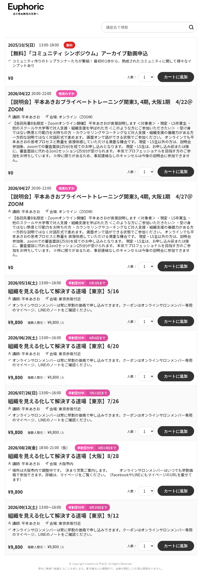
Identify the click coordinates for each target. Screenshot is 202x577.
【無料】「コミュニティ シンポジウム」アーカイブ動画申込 (78, 53)
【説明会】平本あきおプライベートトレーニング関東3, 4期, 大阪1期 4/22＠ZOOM (100, 105)
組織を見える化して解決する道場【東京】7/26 (63, 401)
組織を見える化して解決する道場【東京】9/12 (63, 515)
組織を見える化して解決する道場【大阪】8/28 (63, 456)
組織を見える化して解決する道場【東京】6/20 (63, 346)
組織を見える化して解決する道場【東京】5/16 (63, 291)
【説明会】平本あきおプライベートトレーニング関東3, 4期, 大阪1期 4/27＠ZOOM (100, 200)
